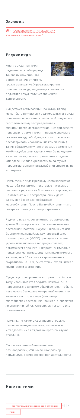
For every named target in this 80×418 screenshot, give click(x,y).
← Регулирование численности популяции (34, 406)
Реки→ (13, 412)
